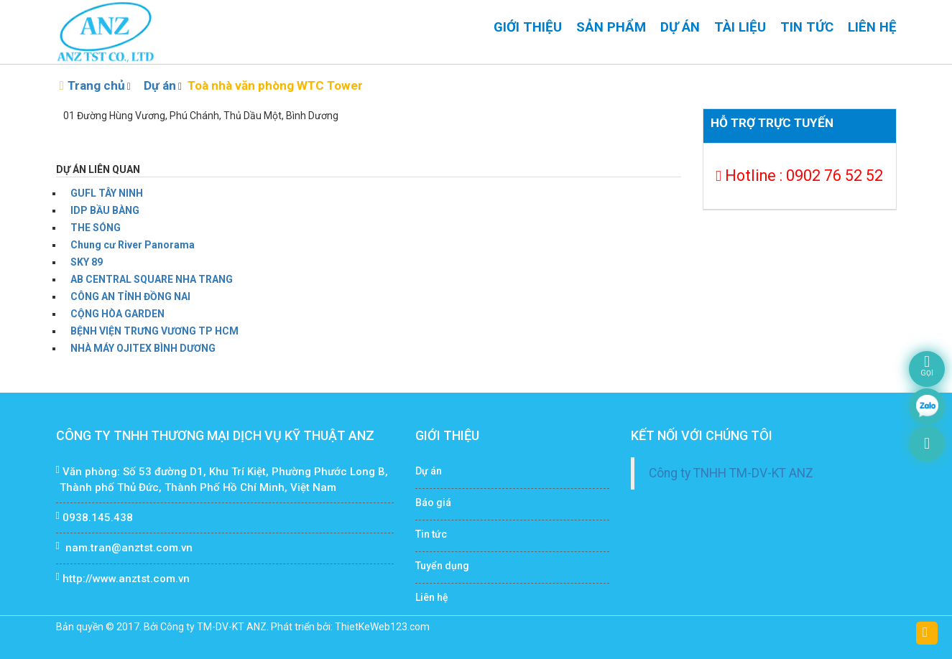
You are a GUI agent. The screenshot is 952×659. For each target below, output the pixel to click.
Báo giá (433, 502)
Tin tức (806, 27)
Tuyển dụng (442, 565)
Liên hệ (872, 27)
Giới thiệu (528, 27)
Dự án (680, 27)
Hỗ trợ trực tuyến (772, 123)
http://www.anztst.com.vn (126, 578)
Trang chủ (96, 85)
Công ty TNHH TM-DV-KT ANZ (731, 473)
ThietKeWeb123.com (382, 626)
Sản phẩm (611, 27)
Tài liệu (740, 27)
